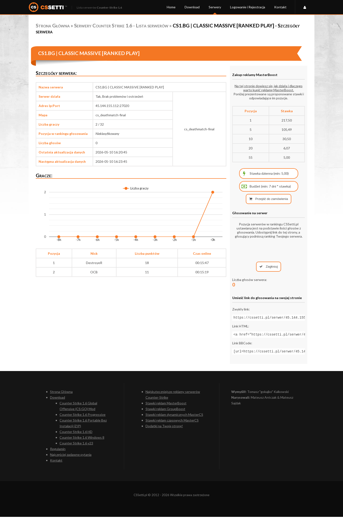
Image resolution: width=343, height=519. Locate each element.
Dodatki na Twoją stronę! (164, 428)
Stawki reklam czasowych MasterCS (172, 422)
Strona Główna (53, 25)
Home (171, 7)
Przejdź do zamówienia (268, 199)
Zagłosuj (268, 266)
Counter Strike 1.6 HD (76, 434)
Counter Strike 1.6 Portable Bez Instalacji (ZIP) (83, 425)
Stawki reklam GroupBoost (165, 411)
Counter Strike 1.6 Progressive (83, 417)
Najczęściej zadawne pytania (70, 457)
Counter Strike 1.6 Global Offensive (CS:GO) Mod (78, 408)
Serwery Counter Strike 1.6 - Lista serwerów (121, 25)
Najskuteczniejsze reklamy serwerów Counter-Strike (173, 397)
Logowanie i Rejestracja (247, 7)
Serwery (215, 7)
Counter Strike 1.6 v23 (76, 445)
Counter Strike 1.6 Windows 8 (82, 440)
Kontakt (280, 7)
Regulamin (58, 451)
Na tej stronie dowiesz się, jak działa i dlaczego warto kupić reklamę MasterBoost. (269, 88)
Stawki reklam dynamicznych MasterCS (174, 417)
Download (192, 7)
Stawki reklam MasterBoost (166, 405)
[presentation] (268, 250)
